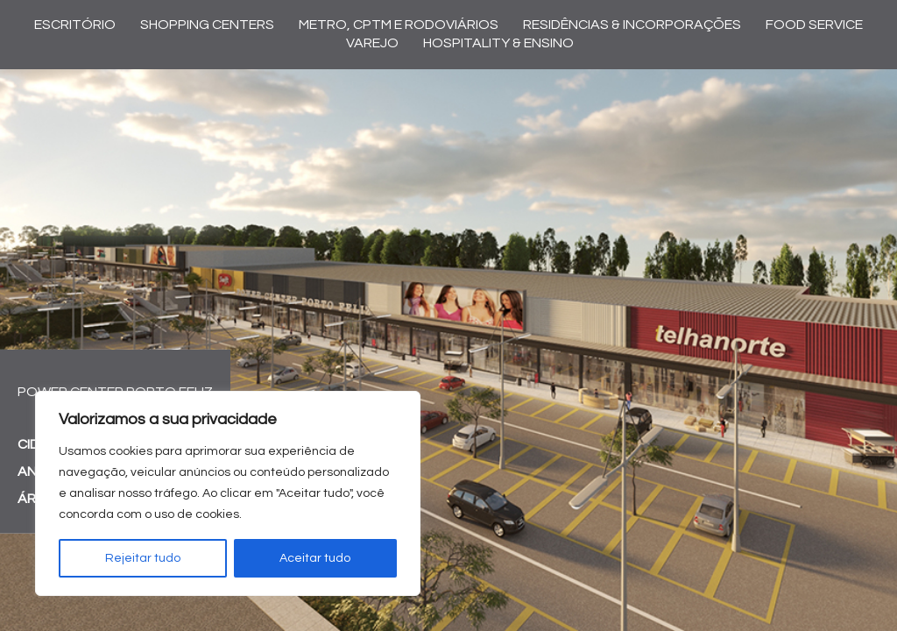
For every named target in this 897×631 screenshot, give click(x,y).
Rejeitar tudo (142, 558)
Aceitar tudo (314, 558)
